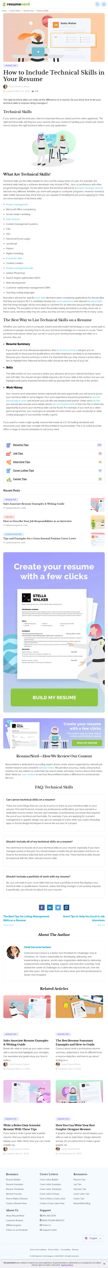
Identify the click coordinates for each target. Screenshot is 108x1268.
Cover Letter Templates (50, 1189)
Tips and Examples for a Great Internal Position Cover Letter (39, 538)
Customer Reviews (14, 1220)
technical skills (94, 301)
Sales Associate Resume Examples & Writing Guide (33, 503)
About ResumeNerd (15, 1216)
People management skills (19, 268)
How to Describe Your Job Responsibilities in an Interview (37, 521)
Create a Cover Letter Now (52, 1203)
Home (4, 11)
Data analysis (13, 219)
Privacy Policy (53, 1250)
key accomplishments (63, 404)
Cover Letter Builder (49, 1180)
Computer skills (14, 258)
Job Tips (9, 517)
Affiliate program (13, 1225)
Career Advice (15, 11)
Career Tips (79, 1199)
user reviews (28, 774)
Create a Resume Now (16, 1203)
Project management (17, 204)
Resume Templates (15, 1189)
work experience (64, 301)
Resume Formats (14, 1194)
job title (96, 400)
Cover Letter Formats (49, 1194)
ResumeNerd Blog (82, 1203)
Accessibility (65, 1250)
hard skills (40, 297)
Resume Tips (28, 11)
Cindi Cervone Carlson (37, 947)
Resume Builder (13, 1180)
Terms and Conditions (38, 1250)
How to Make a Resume (17, 1199)
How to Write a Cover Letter (52, 1199)
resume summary (68, 350)
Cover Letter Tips (13, 534)
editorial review (46, 767)
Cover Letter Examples (50, 1184)
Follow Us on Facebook (16, 1230)
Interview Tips (80, 1189)
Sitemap (75, 1250)
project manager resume (90, 188)
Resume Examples (14, 1184)
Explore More (67, 1265)
